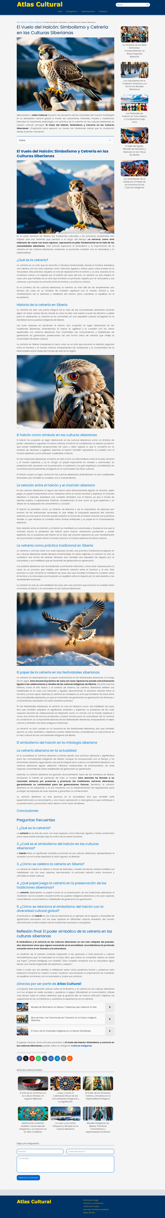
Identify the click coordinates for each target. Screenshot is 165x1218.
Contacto (102, 11)
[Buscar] (147, 4)
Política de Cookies (91, 1206)
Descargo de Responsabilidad (96, 1209)
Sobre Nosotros (88, 11)
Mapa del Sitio (89, 1212)
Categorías (71, 11)
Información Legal (90, 1200)
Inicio (60, 11)
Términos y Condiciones (93, 1203)
